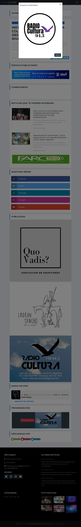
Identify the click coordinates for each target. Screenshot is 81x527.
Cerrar (57, 55)
